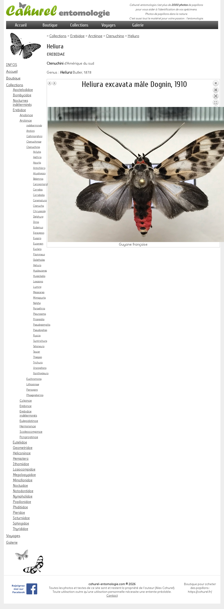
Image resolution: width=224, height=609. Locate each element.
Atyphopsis (39, 173)
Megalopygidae (24, 475)
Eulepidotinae (29, 421)
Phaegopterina (34, 395)
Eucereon (38, 243)
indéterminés (34, 125)
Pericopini (32, 389)
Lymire (37, 286)
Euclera (37, 249)
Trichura (38, 362)
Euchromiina (34, 378)
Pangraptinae (29, 437)
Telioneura (38, 346)
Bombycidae (22, 95)
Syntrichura (40, 341)
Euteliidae (20, 442)
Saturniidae (21, 518)
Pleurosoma (39, 313)
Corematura (40, 200)
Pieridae (19, 513)
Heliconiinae (22, 453)
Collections (79, 25)
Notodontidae (23, 491)
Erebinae (26, 406)
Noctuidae (20, 486)
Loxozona (38, 281)
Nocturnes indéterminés (22, 103)
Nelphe (37, 303)
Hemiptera (21, 459)
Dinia (36, 222)
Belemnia (38, 178)
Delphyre (38, 216)
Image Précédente (50, 83)
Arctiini (30, 130)
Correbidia (39, 195)
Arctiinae (26, 120)
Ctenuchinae (33, 141)
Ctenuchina (33, 147)
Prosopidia (38, 319)
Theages (37, 357)
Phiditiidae (20, 507)
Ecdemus (38, 227)
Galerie (138, 25)
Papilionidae (22, 502)
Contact (112, 596)
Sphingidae (21, 523)
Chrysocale (39, 211)
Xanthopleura (40, 373)
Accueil (21, 25)
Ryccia (37, 335)
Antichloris (39, 168)
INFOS (11, 64)
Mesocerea (38, 292)
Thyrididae (20, 529)
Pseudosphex (40, 330)
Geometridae (22, 448)
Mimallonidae (22, 480)
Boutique (50, 25)
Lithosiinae (32, 384)
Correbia (38, 189)
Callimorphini (34, 136)
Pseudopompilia (41, 324)
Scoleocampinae (31, 431)
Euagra (37, 238)
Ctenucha (38, 205)
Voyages (109, 25)
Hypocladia (39, 276)
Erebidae (19, 110)
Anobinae (26, 115)
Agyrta (37, 162)
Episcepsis (38, 232)
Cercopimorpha (41, 184)
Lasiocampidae (24, 469)
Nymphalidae (22, 496)
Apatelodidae (23, 90)
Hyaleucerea (40, 270)
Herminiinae (28, 426)
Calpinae (26, 400)
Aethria (37, 157)
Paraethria (39, 308)
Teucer (36, 351)
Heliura (37, 265)
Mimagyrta (39, 297)
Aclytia (37, 151)
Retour (215, 93)
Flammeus (39, 254)
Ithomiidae (21, 464)
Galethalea (39, 259)
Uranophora (39, 368)
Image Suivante (54, 83)
